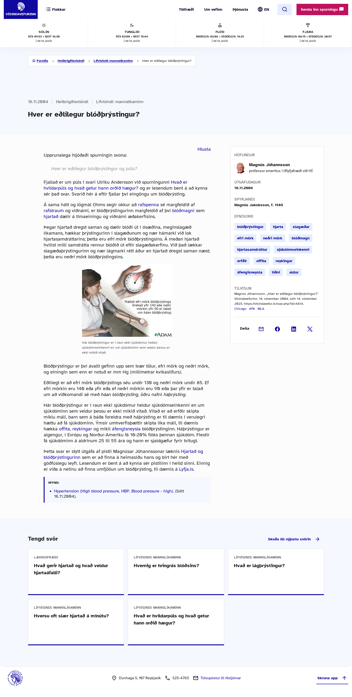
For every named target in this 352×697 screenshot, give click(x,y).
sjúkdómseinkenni (293, 249)
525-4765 (180, 678)
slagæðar (301, 226)
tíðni (276, 272)
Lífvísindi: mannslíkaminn (113, 61)
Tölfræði (186, 9)
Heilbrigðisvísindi (71, 61)
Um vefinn (213, 9)
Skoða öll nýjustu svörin (294, 539)
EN (266, 9)
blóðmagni (183, 211)
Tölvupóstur (220, 678)
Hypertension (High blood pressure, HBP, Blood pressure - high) (113, 491)
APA (252, 309)
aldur (294, 272)
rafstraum (54, 211)
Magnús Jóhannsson (269, 164)
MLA (261, 309)
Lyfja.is (186, 469)
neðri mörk (272, 238)
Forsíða (42, 61)
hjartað (51, 216)
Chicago (240, 309)
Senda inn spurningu (322, 9)
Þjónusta (240, 9)
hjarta (278, 226)
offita (64, 429)
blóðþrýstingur (250, 226)
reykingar (82, 429)
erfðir (242, 261)
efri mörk (245, 238)
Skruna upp (332, 678)
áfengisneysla (126, 429)
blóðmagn (301, 238)
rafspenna (148, 205)
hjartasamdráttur (252, 249)
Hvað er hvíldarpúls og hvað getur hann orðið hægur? (115, 185)
